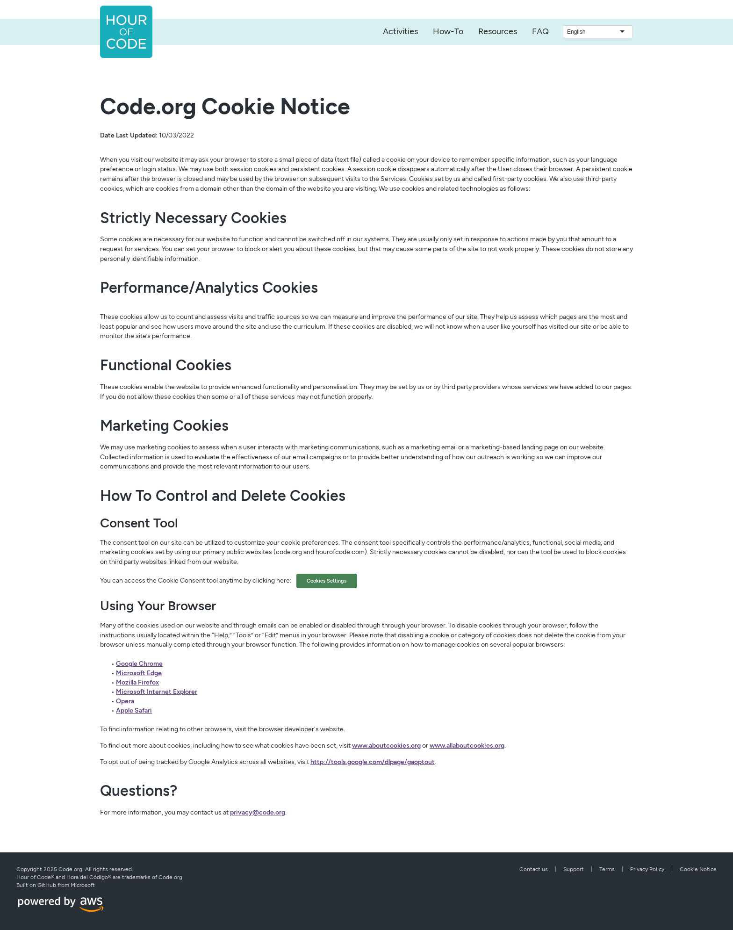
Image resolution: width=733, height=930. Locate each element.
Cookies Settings (326, 580)
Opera (125, 701)
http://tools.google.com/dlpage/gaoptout (372, 762)
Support (573, 869)
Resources (497, 31)
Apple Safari (134, 710)
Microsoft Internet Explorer (156, 692)
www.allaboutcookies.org (467, 746)
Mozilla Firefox (137, 682)
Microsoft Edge (139, 673)
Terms (607, 869)
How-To (448, 31)
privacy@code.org (257, 812)
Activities (400, 31)
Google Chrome (139, 664)
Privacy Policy (647, 869)
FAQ (540, 31)
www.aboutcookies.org (386, 746)
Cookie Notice (698, 869)
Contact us (533, 869)
